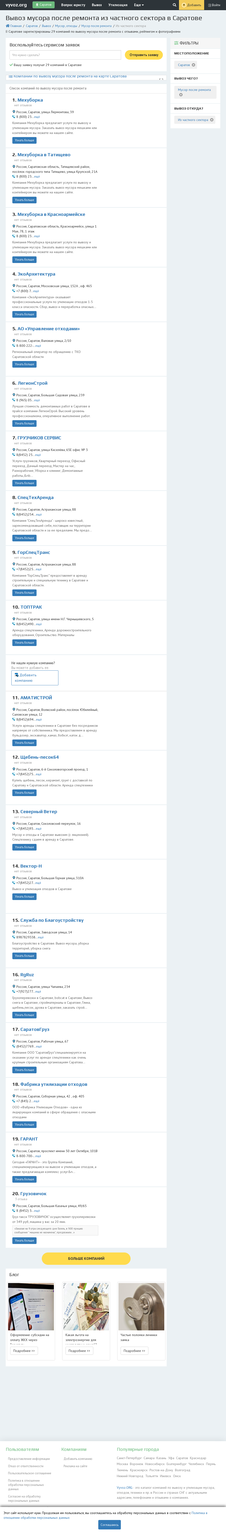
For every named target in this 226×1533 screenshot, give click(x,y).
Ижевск (122, 1474)
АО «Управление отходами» (51, 317)
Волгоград (166, 1468)
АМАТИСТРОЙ (37, 664)
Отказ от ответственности (23, 1463)
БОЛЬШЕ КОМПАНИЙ (86, 1215)
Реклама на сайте (73, 1463)
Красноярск (125, 1468)
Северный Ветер (40, 774)
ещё (35, 113)
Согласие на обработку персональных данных (22, 1486)
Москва (208, 1458)
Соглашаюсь (109, 1525)
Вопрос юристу (71, 5)
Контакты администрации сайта (27, 1494)
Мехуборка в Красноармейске (53, 207)
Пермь (193, 1463)
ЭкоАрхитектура (37, 262)
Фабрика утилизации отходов (56, 1046)
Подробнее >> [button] (24, 1307)
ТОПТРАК (31, 589)
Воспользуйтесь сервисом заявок (44, 43)
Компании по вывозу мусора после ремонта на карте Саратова (59, 73)
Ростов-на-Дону (146, 1468)
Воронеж (123, 1463)
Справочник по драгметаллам (26, 1504)
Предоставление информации (26, 1458)
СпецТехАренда (37, 480)
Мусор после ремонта (91, 25)
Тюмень (205, 1463)
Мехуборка (31, 97)
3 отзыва (22, 1160)
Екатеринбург (161, 1463)
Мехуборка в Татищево (46, 151)
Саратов (30, 25)
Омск (132, 1474)
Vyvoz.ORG (124, 1485)
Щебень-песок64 (40, 720)
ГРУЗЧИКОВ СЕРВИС (41, 425)
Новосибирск (141, 1463)
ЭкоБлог (11, 1499)
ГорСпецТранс (35, 534)
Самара (147, 1458)
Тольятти (210, 1468)
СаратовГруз (35, 992)
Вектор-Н (31, 829)
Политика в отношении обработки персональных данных (29, 1476)
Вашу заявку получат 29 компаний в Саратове (42, 63)
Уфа (168, 1458)
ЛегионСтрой (33, 371)
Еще (130, 5)
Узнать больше (23, 134)
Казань (159, 1458)
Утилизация (111, 5)
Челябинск (180, 1463)
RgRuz (27, 937)
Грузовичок (34, 1155)
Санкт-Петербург (128, 1458)
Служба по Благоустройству (54, 883)
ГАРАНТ (29, 1100)
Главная (15, 25)
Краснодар (194, 1458)
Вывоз (92, 5)
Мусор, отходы (62, 25)
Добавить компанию (142, 647)
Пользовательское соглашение (27, 1468)
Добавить (194, 5)
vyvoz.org (16, 4)
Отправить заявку (144, 53)
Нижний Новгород (189, 1468)
